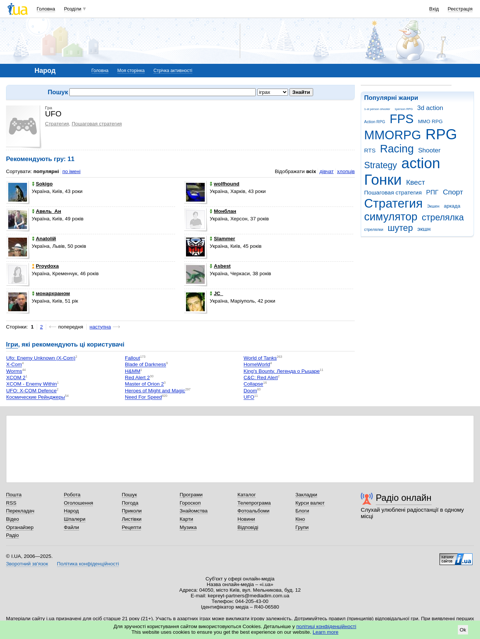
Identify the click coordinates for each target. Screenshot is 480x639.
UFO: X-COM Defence (31, 390)
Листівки (132, 519)
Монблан (223, 211)
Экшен (433, 206)
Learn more (326, 632)
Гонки (383, 180)
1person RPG (403, 109)
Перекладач (20, 511)
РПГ (432, 192)
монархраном (51, 293)
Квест (415, 182)
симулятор (390, 217)
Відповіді (247, 527)
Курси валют (310, 503)
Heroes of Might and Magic (155, 390)
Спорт (453, 192)
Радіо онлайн (404, 498)
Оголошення (78, 503)
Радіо (12, 535)
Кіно (300, 519)
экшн (424, 229)
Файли (71, 527)
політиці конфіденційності (326, 626)
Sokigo (42, 184)
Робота (72, 494)
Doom (250, 390)
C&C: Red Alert (261, 377)
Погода (130, 503)
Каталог (246, 494)
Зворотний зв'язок (27, 564)
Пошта (13, 494)
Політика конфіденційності (88, 564)
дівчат (327, 171)
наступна (100, 327)
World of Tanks (260, 358)
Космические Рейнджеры (35, 397)
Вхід (434, 9)
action (420, 163)
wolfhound (224, 184)
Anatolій (44, 238)
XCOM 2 (16, 377)
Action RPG (374, 121)
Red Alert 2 (137, 377)
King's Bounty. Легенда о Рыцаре (282, 371)
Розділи (72, 9)
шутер (400, 228)
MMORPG (392, 135)
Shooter (429, 150)
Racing (397, 149)
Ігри (12, 344)
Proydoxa (45, 266)
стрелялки (373, 229)
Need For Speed (143, 397)
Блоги (302, 511)
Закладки (306, 494)
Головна (46, 9)
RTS (370, 150)
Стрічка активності (172, 70)
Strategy (380, 165)
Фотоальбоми (253, 511)
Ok (463, 630)
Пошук (129, 494)
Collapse (253, 384)
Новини (246, 519)
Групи (302, 527)
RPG (441, 134)
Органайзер (19, 527)
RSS (11, 503)
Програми (191, 494)
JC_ (216, 293)
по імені (71, 171)
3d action (430, 108)
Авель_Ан (46, 211)
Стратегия (393, 203)
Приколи (132, 511)
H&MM (132, 371)
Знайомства (194, 511)
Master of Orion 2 (144, 384)
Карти (186, 519)
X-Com (14, 365)
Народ (71, 511)
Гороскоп (190, 503)
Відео (12, 519)
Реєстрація (460, 9)
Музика (188, 527)
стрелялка (443, 217)
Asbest (220, 266)
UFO (249, 397)
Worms (14, 371)
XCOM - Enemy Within (31, 384)
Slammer (222, 238)
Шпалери (74, 519)
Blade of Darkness (145, 365)
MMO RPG (430, 121)
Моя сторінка (131, 70)
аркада (452, 206)
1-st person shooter (377, 109)
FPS (402, 119)
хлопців (346, 171)
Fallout (132, 358)
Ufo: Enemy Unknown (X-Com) (40, 358)
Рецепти (131, 527)
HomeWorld (257, 365)
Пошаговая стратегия (393, 192)
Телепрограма (254, 503)
